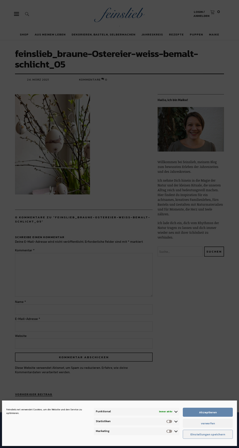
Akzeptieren (208, 412)
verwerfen (208, 423)
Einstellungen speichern (207, 434)
